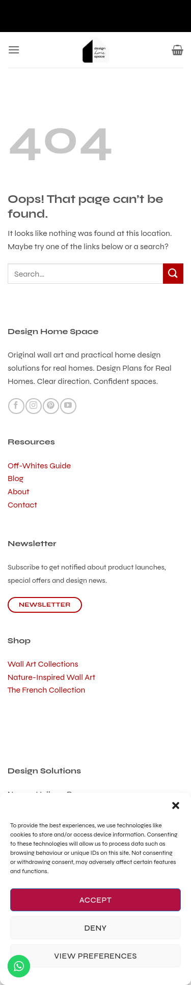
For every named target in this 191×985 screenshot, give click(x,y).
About (19, 491)
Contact (22, 505)
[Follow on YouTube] (68, 406)
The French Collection (47, 690)
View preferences (95, 956)
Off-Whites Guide (39, 465)
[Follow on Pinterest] (51, 406)
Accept (95, 900)
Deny (96, 928)
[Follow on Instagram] (33, 406)
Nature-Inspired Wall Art (51, 677)
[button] (176, 805)
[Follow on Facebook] (16, 406)
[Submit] (173, 273)
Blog (15, 478)
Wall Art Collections (43, 664)
